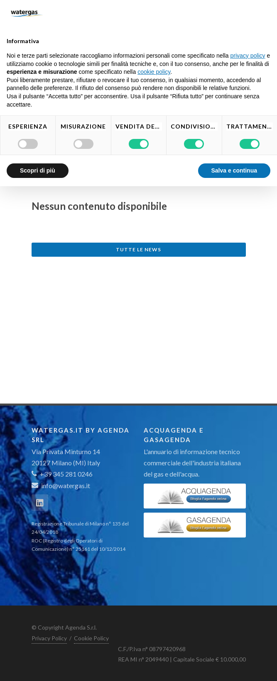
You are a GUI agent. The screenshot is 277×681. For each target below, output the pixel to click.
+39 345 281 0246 (62, 474)
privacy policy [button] (247, 55)
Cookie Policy (91, 638)
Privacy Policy (49, 638)
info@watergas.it (65, 485)
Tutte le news (138, 249)
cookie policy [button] (153, 71)
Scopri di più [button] (37, 170)
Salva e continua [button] (234, 170)
